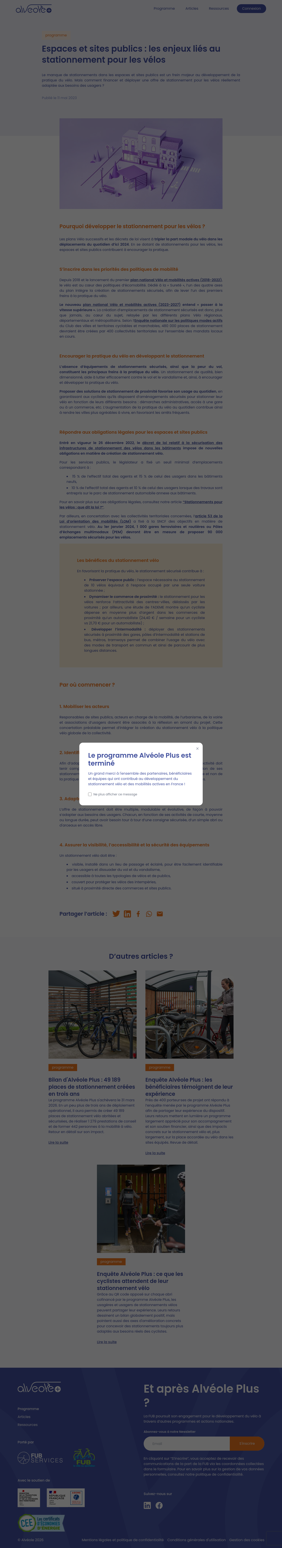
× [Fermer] (197, 748)
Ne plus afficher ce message (112, 794)
